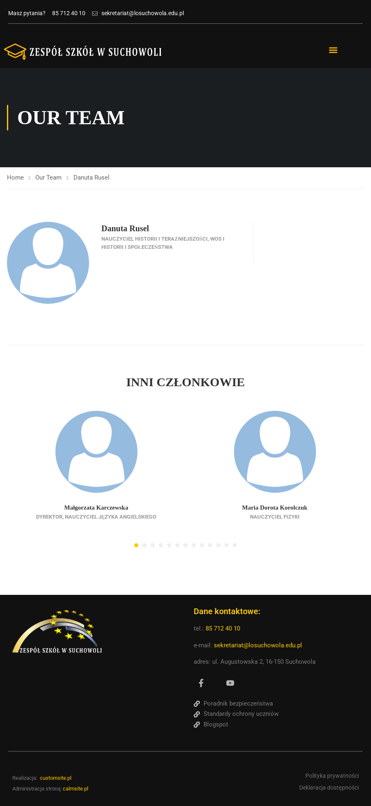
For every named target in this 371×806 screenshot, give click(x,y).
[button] (333, 50)
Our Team (48, 177)
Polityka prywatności (332, 775)
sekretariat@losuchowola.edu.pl (258, 645)
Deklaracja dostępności (329, 787)
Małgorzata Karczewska (96, 507)
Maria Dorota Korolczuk (274, 507)
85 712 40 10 (224, 628)
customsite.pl (55, 778)
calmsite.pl (75, 789)
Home (15, 177)
